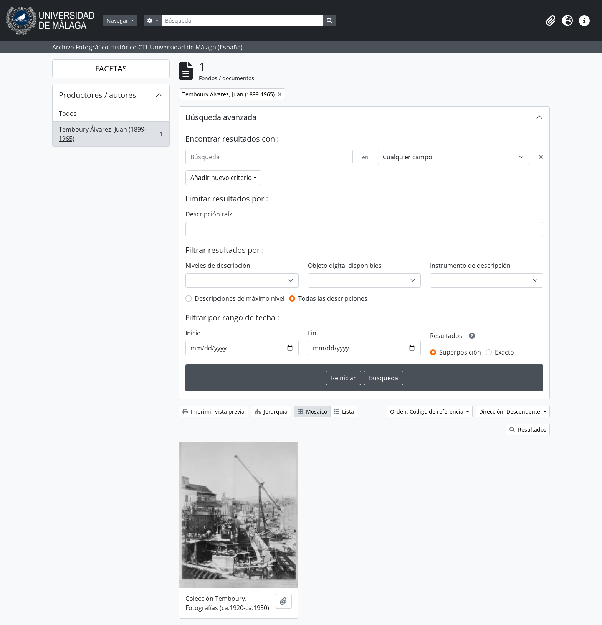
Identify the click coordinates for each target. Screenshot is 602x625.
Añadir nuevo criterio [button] (221, 177)
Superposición (460, 352)
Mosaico (312, 411)
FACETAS (111, 68)
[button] (550, 20)
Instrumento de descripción (470, 265)
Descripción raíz (208, 214)
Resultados (527, 429)
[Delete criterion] (541, 157)
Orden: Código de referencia (427, 411)
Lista (344, 411)
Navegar (118, 20)
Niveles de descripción (217, 265)
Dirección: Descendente (510, 411)
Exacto (504, 352)
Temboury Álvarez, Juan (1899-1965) (110, 134)
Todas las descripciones (332, 298)
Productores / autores (97, 95)
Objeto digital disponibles (345, 265)
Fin (312, 333)
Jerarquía (271, 411)
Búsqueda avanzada (220, 117)
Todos (68, 113)
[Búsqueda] (243, 20)
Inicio (193, 333)
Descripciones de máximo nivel (239, 298)
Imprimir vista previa (213, 411)
